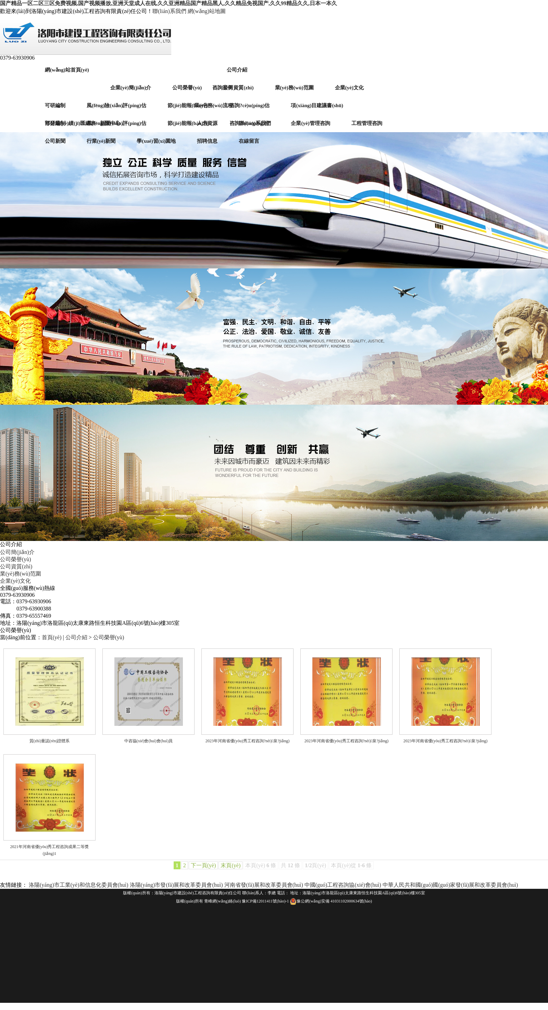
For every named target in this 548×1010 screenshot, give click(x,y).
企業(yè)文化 (15, 581)
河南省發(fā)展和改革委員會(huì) (263, 885)
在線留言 (249, 141)
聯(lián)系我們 (169, 11)
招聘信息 (207, 141)
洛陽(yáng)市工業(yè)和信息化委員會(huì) (79, 885)
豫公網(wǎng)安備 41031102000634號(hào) (331, 901)
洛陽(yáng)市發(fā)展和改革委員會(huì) (176, 885)
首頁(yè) (52, 637)
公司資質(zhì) (16, 566)
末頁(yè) (230, 865)
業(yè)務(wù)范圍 (20, 574)
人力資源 (207, 123)
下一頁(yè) (203, 865)
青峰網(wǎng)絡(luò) (222, 901)
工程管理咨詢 (366, 123)
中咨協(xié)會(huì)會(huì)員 (148, 740)
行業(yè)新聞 (101, 141)
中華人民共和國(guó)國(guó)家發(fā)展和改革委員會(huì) (450, 885)
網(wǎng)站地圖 (207, 11)
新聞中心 (110, 123)
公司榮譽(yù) (15, 559)
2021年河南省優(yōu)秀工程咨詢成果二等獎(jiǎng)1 (49, 850)
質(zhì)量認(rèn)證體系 (49, 740)
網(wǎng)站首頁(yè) (67, 70)
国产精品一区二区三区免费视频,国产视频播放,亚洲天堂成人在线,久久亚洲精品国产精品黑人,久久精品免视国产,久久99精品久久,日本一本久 (168, 3)
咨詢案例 (222, 87)
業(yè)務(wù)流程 (213, 105)
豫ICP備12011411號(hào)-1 (265, 901)
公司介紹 (237, 70)
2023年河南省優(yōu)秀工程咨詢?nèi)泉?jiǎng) (247, 740)
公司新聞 (55, 141)
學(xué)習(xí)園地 (156, 141)
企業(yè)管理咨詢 (310, 123)
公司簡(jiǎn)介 (17, 552)
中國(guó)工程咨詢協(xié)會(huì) (342, 885)
